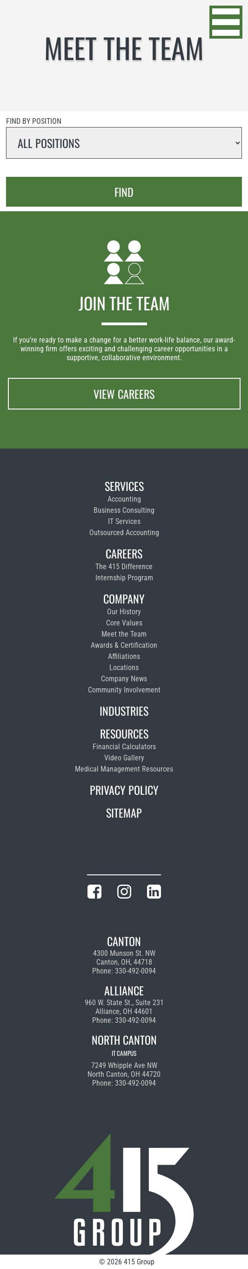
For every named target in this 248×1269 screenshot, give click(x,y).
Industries (124, 710)
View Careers (124, 393)
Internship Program (124, 577)
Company (124, 598)
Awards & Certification (124, 645)
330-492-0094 (135, 971)
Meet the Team (124, 634)
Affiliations (124, 656)
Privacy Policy (124, 789)
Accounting (124, 499)
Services (124, 485)
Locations (124, 667)
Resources (124, 733)
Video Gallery (124, 757)
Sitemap (124, 812)
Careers (124, 553)
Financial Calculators (124, 746)
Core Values (124, 622)
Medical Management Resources (124, 769)
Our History (124, 611)
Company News (124, 678)
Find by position (33, 121)
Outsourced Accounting (124, 532)
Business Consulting (124, 510)
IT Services (124, 521)
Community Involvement (124, 689)
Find (124, 191)
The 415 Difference (124, 566)
